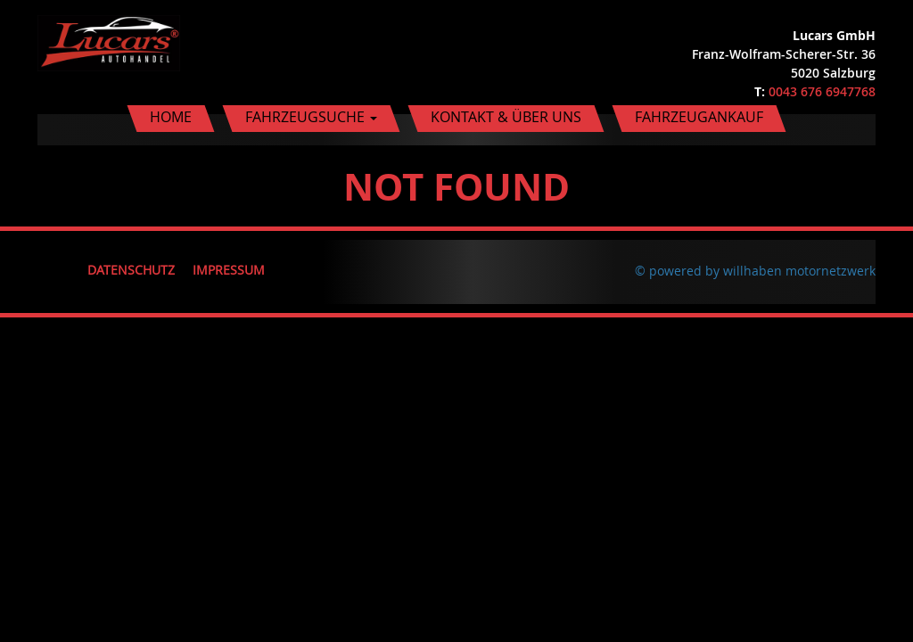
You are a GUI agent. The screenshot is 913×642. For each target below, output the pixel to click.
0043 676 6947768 (822, 91)
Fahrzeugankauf (699, 117)
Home (171, 117)
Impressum (229, 269)
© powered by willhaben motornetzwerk (755, 270)
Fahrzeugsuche (311, 117)
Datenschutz (131, 269)
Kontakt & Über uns (506, 117)
